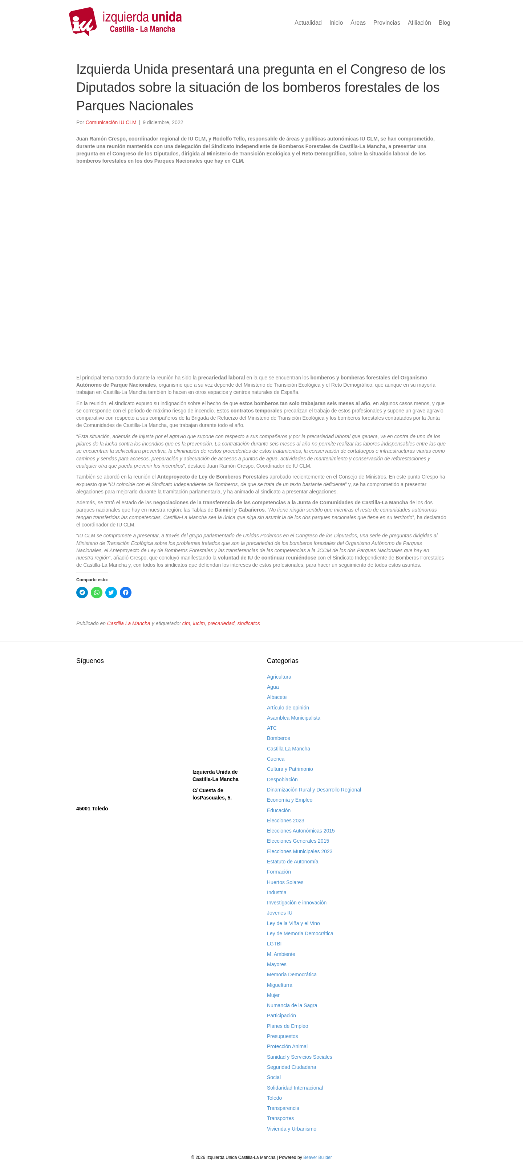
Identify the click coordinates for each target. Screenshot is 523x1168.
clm (186, 623)
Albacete (277, 697)
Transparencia (283, 1108)
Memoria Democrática (292, 974)
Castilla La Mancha (128, 623)
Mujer (273, 995)
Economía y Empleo (289, 800)
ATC (272, 728)
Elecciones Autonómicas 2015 (301, 831)
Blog (444, 23)
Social (274, 1077)
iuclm (199, 623)
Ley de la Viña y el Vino (293, 923)
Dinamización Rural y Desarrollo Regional (314, 790)
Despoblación (282, 779)
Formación (279, 872)
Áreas (358, 23)
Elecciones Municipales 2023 (300, 851)
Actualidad (308, 23)
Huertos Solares (285, 882)
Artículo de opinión (288, 708)
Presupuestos (282, 1036)
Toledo (274, 1098)
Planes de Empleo (287, 1026)
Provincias (386, 23)
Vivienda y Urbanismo (291, 1129)
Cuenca (275, 759)
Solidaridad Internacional (295, 1088)
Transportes (280, 1118)
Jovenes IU (279, 913)
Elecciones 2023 (285, 820)
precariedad (221, 623)
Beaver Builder (317, 1157)
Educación (279, 810)
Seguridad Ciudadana (291, 1067)
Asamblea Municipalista (293, 718)
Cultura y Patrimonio (290, 769)
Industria (277, 892)
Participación (281, 1015)
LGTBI (274, 944)
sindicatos (249, 623)
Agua (273, 687)
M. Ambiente (281, 954)
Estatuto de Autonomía (293, 861)
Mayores (277, 964)
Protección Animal (287, 1046)
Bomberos (278, 738)
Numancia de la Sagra (292, 1005)
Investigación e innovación (297, 902)
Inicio (336, 23)
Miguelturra (279, 985)
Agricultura (279, 677)
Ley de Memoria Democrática (300, 933)
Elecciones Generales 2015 (298, 841)
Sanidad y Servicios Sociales (299, 1057)
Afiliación (419, 23)
